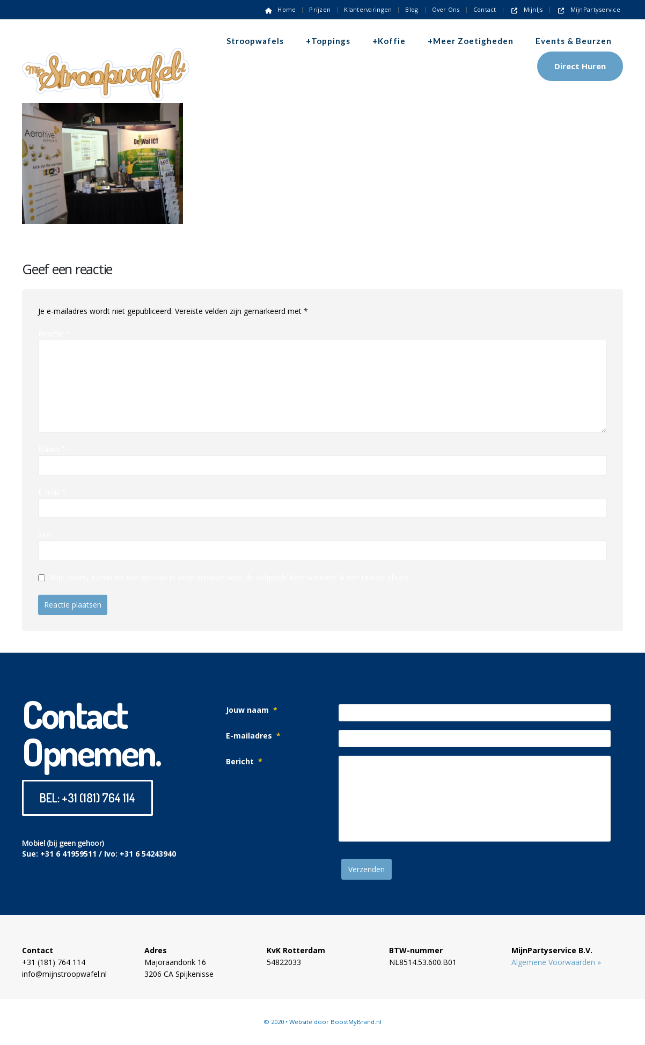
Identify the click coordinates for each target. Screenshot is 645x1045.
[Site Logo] (105, 56)
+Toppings (328, 41)
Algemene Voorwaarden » (556, 962)
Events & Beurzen (574, 41)
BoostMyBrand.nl (356, 1022)
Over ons (446, 9)
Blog (411, 9)
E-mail (52, 492)
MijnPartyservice (588, 9)
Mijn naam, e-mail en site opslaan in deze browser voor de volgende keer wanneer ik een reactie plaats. (230, 578)
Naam (52, 449)
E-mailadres (253, 735)
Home (279, 9)
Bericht (244, 761)
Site (44, 534)
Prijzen (320, 9)
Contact (484, 9)
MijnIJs (526, 9)
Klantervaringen (368, 9)
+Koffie (389, 41)
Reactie (54, 333)
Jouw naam (251, 710)
